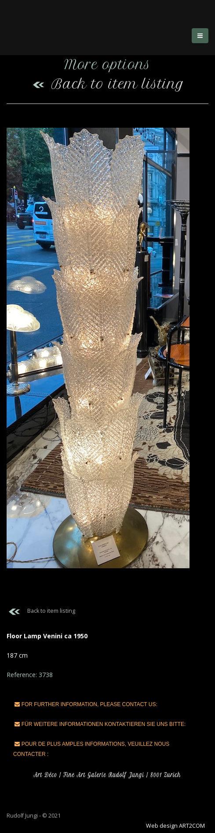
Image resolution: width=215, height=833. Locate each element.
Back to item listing (107, 84)
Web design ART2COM (175, 825)
